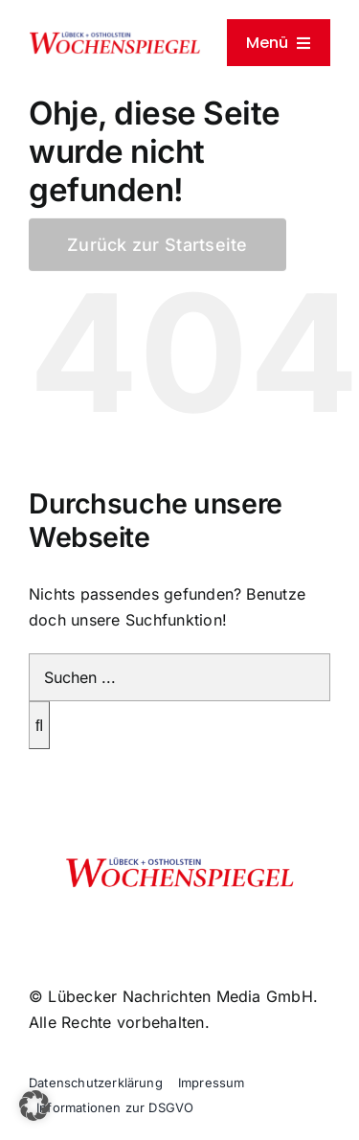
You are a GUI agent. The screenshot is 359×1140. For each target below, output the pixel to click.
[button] (34, 1105)
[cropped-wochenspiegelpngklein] (115, 38)
